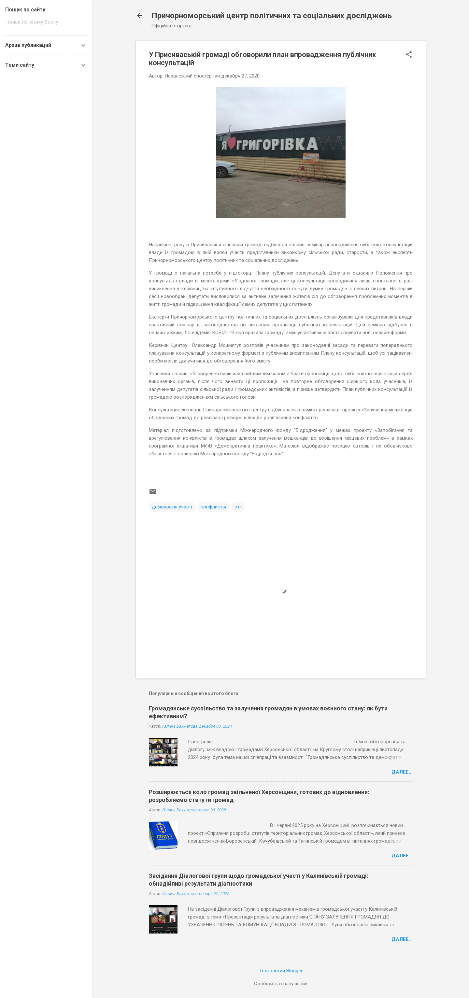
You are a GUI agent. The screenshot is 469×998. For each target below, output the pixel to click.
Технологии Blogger (281, 971)
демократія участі (172, 507)
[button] (409, 55)
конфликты (213, 507)
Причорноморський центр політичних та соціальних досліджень (271, 15)
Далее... (402, 772)
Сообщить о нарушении (280, 984)
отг (238, 507)
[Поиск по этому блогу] (46, 22)
